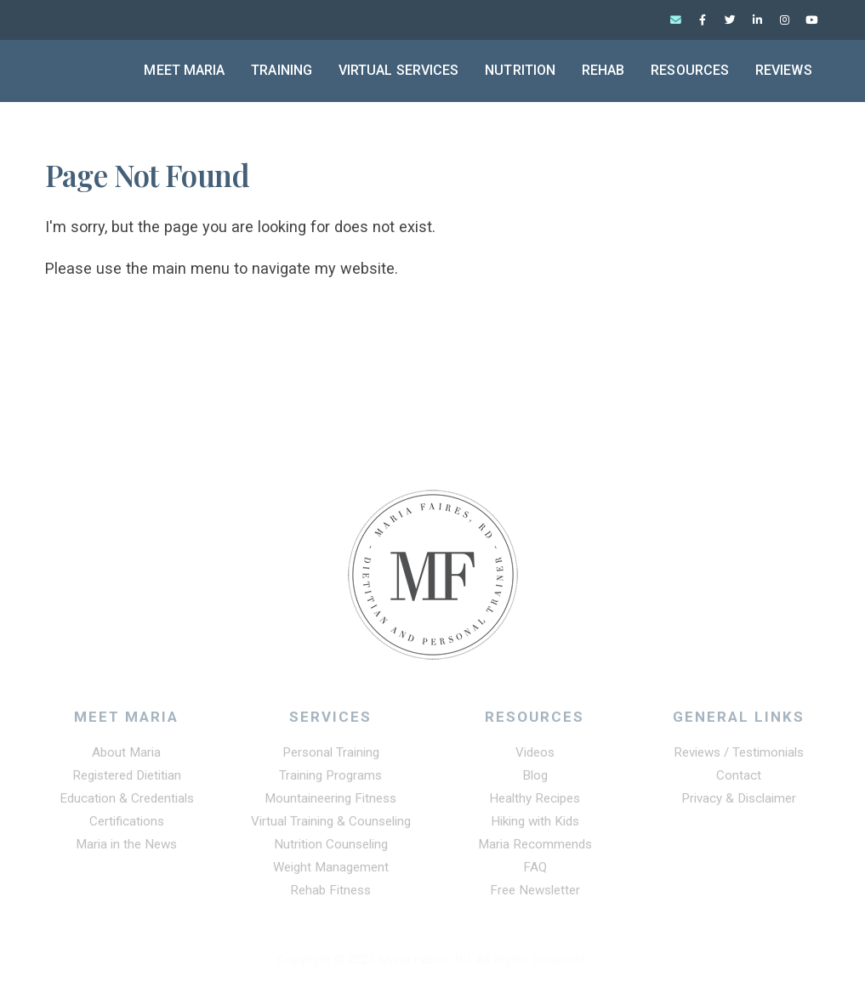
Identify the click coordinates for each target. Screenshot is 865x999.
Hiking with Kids (535, 826)
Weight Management (331, 872)
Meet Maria (184, 70)
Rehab (603, 70)
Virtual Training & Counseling (331, 826)
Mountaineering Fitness (330, 803)
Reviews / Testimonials (739, 757)
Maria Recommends (535, 849)
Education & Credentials (127, 803)
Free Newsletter (535, 895)
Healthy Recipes (534, 803)
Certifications (126, 826)
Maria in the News (126, 849)
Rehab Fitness (330, 895)
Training (281, 70)
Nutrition (520, 70)
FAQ (535, 872)
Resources (690, 70)
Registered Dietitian (126, 780)
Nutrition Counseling (331, 849)
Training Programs (330, 780)
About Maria (126, 757)
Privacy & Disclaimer (738, 803)
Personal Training (330, 757)
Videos (535, 757)
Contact (738, 780)
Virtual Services (399, 70)
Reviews (783, 70)
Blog (535, 780)
